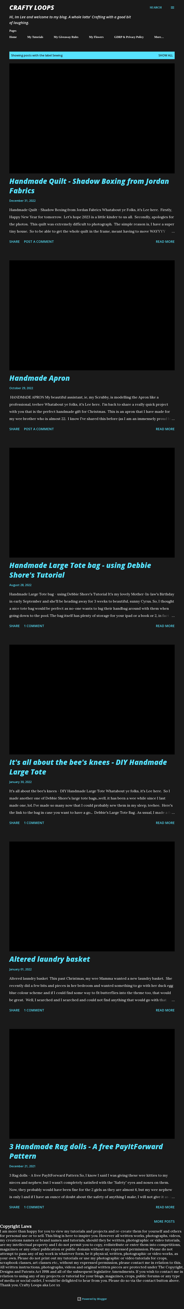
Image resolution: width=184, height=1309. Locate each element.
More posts (164, 1221)
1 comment (34, 626)
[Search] (156, 7)
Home (13, 37)
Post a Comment (39, 241)
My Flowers (96, 37)
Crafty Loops (31, 7)
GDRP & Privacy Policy (129, 37)
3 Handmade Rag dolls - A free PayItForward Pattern (86, 1151)
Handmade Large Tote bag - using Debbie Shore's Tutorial (80, 570)
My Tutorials (35, 37)
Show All (165, 55)
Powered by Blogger (92, 1299)
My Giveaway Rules (66, 37)
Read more (165, 241)
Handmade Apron (39, 378)
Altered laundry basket (49, 959)
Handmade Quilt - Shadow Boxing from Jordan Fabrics (89, 185)
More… (159, 37)
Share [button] (14, 241)
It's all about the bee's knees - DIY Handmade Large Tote (88, 767)
